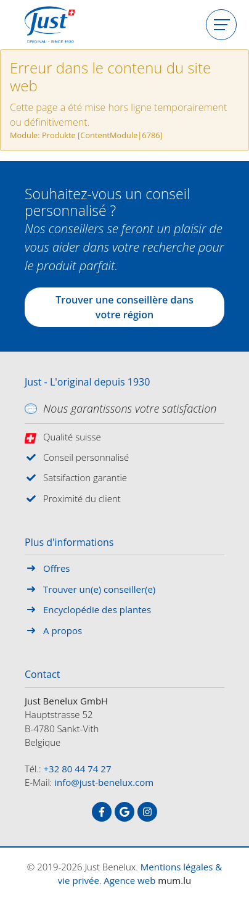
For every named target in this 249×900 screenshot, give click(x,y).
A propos (62, 630)
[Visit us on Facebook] (102, 812)
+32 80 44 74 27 (78, 768)
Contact (42, 675)
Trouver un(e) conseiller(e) (99, 589)
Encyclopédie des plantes (97, 609)
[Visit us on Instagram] (147, 812)
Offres (56, 568)
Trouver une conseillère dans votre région (124, 307)
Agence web (129, 880)
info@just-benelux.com (103, 782)
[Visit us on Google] (124, 812)
